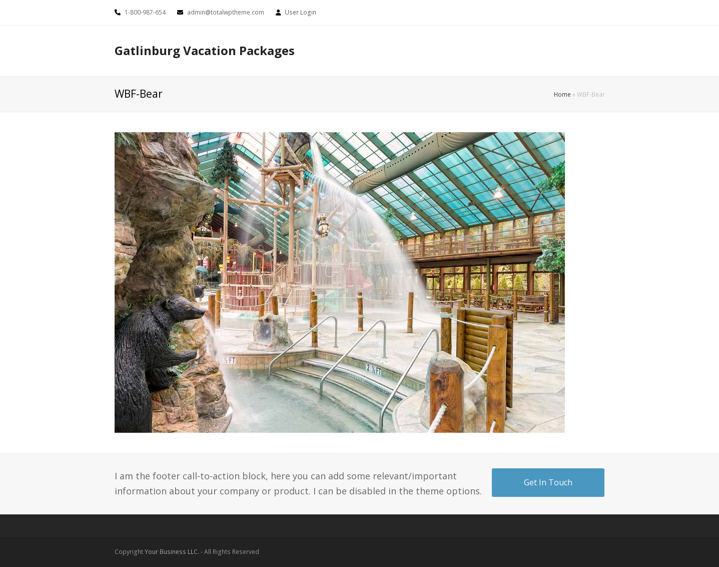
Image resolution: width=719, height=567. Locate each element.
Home (562, 94)
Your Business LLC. (172, 551)
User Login (300, 12)
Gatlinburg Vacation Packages (205, 50)
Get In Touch (548, 482)
